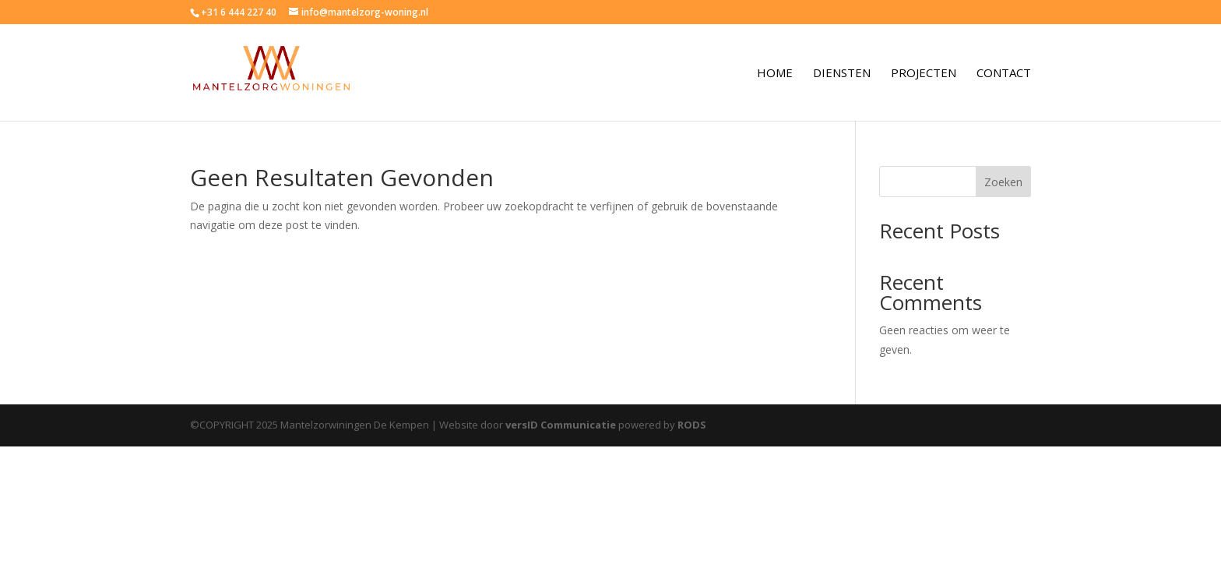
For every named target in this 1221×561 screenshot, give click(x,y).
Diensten (842, 73)
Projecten (923, 73)
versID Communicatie (560, 425)
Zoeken (1003, 182)
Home (775, 73)
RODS (691, 425)
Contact (1003, 73)
